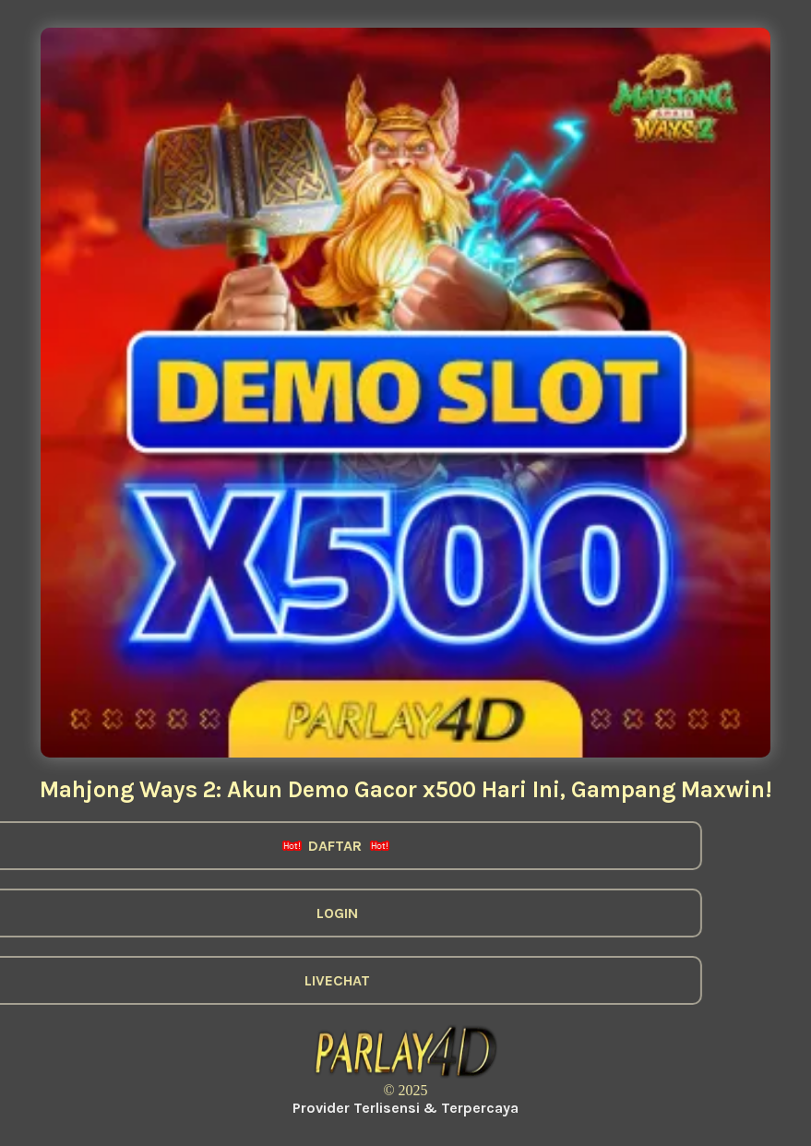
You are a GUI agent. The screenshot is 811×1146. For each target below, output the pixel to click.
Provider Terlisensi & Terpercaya (405, 1107)
